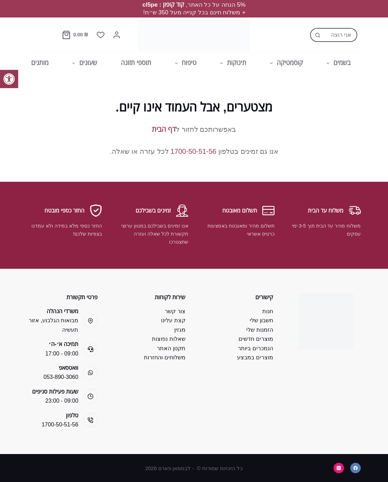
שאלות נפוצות (168, 339)
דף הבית (164, 129)
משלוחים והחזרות (164, 357)
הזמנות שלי (259, 330)
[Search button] (317, 35)
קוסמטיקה (285, 63)
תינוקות (231, 63)
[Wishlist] (100, 35)
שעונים (83, 63)
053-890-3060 (61, 377)
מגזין (179, 330)
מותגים (40, 62)
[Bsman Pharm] (194, 35)
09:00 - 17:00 (61, 354)
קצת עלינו (173, 320)
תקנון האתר (171, 348)
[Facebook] (355, 468)
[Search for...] (340, 35)
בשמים (337, 63)
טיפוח (184, 63)
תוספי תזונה (136, 62)
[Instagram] (339, 468)
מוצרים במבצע (255, 357)
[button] (9, 79)
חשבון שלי (261, 320)
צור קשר (175, 311)
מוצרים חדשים (256, 339)
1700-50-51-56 (193, 151)
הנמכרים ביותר (255, 348)
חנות (267, 311)
